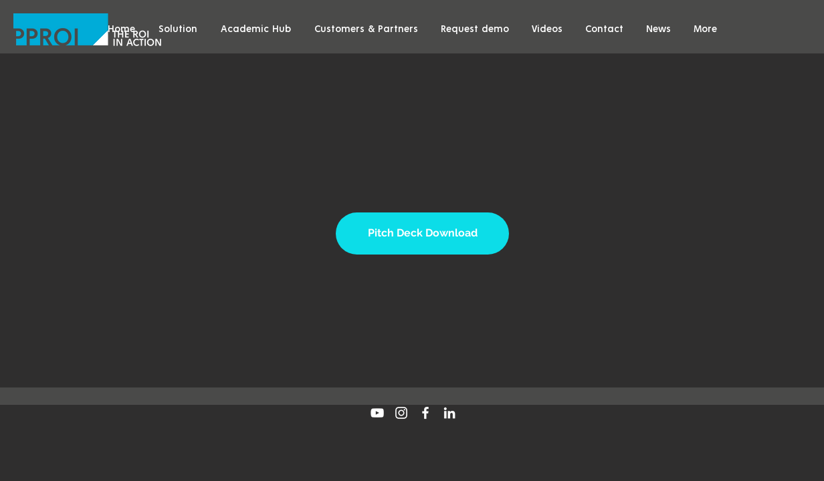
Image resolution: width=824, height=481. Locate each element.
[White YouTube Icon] (377, 413)
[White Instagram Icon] (401, 413)
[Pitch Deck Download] (422, 233)
